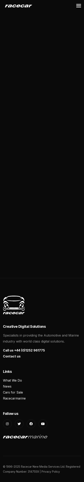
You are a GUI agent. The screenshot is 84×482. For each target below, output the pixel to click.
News (7, 386)
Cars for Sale (13, 392)
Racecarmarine (14, 398)
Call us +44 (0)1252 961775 (24, 350)
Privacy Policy (51, 471)
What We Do (12, 380)
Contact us (12, 356)
